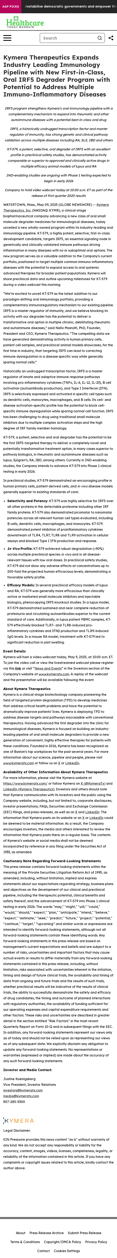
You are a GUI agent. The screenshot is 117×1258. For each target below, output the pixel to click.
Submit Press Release (84, 1233)
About (20, 1233)
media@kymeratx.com (21, 1096)
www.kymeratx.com (54, 674)
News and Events (48, 668)
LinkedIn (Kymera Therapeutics (28, 789)
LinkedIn (72, 763)
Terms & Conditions (25, 1242)
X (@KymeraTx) (93, 783)
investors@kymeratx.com (23, 1090)
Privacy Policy (96, 1242)
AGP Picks (10, 6)
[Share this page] (111, 38)
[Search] (67, 38)
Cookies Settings (67, 1251)
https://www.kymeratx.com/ (25, 783)
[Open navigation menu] (7, 38)
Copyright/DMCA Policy (62, 1242)
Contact (43, 1251)
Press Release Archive (46, 1233)
